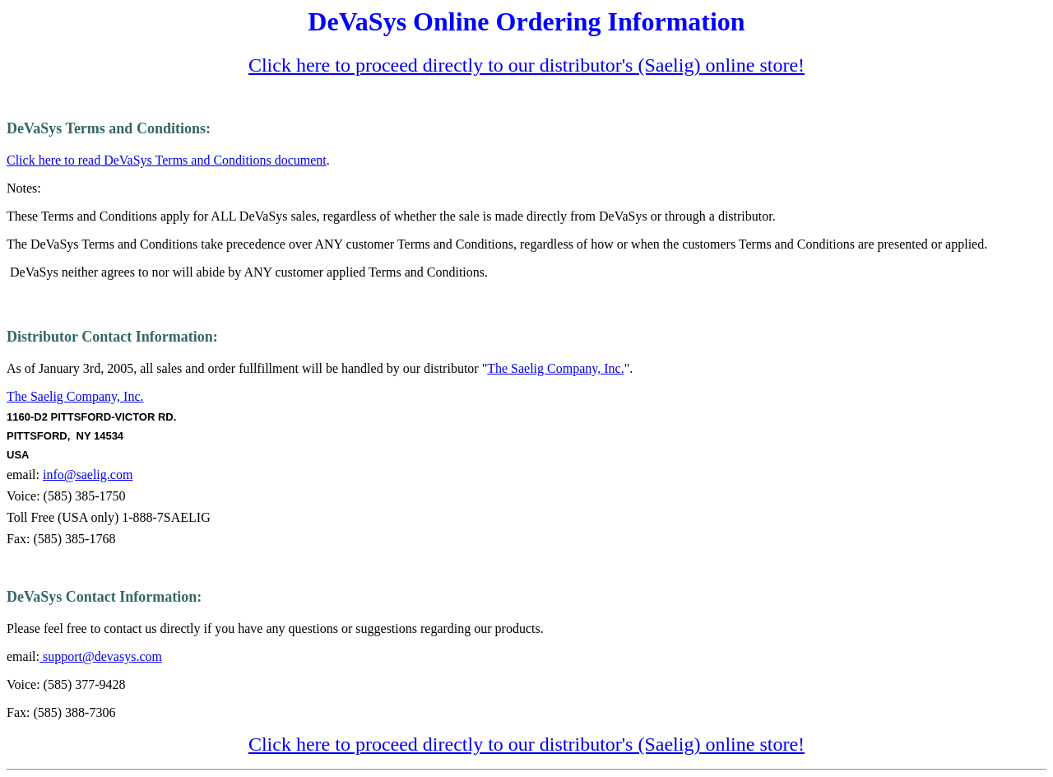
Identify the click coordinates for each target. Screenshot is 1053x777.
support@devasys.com (100, 656)
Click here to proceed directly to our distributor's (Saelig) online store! (526, 65)
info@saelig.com (87, 475)
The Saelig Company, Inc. (555, 368)
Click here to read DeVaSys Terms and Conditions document (167, 160)
